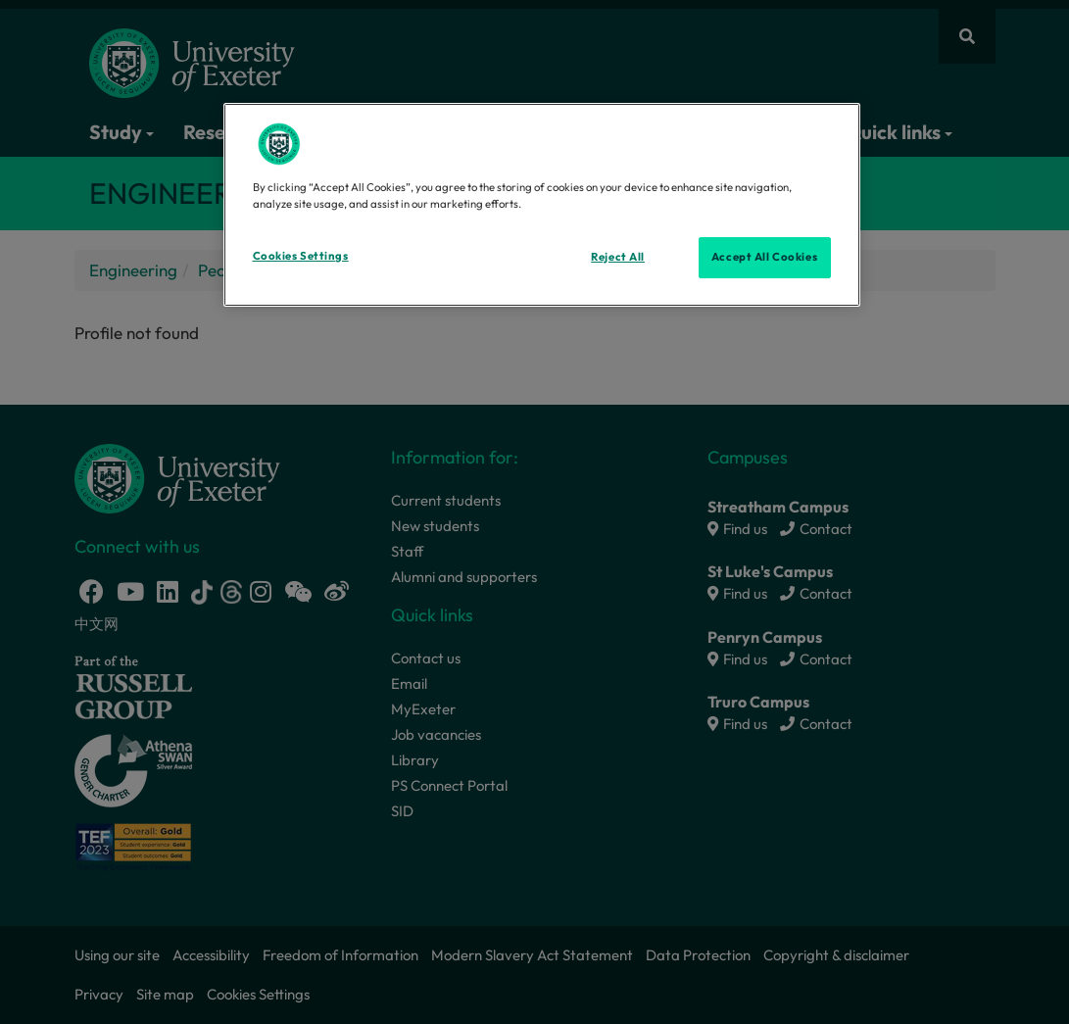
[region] (541, 205)
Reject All (618, 257)
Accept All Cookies (764, 257)
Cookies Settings (301, 256)
